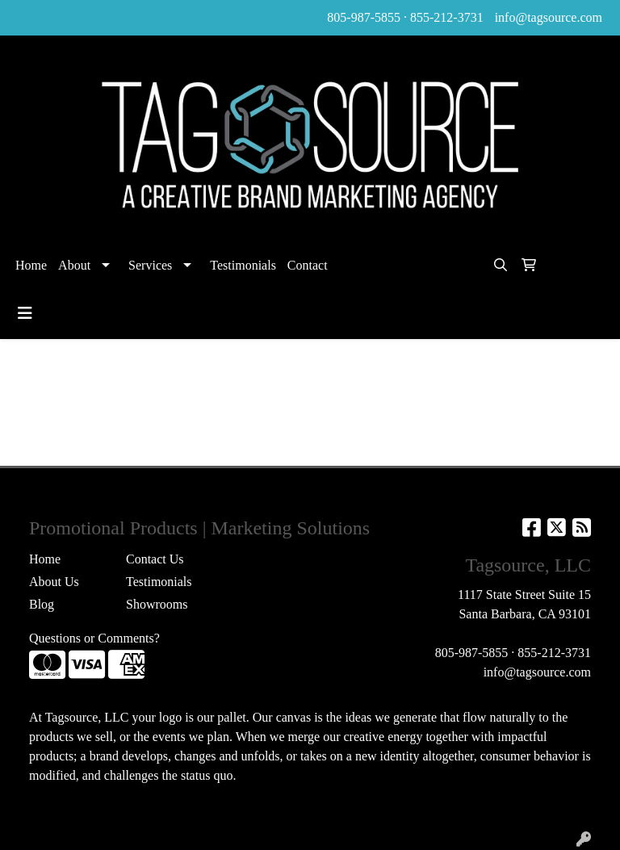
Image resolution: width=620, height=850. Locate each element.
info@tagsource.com (548, 17)
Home (31, 265)
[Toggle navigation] (25, 313)
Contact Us (155, 559)
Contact (307, 265)
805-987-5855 (363, 17)
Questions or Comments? (94, 638)
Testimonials (243, 265)
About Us (54, 581)
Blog (41, 604)
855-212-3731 (447, 17)
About (74, 265)
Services (150, 265)
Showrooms (156, 604)
